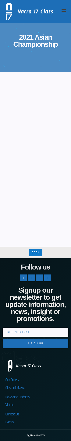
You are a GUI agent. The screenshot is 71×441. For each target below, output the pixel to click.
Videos (9, 404)
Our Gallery (12, 379)
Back (35, 252)
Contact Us (12, 414)
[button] (64, 11)
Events (9, 422)
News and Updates (17, 397)
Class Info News (15, 387)
